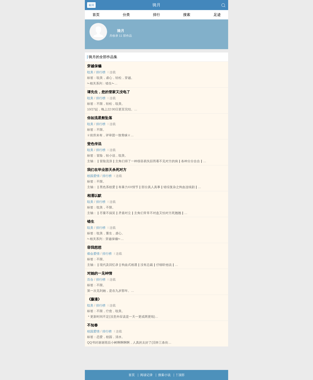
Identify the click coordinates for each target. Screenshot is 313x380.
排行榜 (100, 72)
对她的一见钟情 (99, 273)
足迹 (217, 15)
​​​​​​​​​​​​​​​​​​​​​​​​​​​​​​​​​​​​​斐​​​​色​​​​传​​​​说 (94, 144)
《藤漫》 (94, 299)
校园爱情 (93, 176)
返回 (91, 5)
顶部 (180, 375)
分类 (126, 15)
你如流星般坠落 (99, 118)
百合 (90, 279)
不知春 (92, 325)
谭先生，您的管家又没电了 (108, 92)
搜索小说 (164, 375)
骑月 (156, 5)
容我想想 (94, 247)
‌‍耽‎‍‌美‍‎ (90, 72)
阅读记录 (146, 375)
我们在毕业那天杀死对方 (106, 170)
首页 (96, 15)
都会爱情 (93, 253)
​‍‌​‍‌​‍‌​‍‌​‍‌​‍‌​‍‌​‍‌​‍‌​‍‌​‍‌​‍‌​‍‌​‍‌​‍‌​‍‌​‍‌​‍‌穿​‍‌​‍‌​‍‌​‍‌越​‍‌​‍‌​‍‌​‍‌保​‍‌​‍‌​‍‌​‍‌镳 (94, 66)
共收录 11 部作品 (120, 35)
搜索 (186, 15)
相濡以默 (94, 195)
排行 (156, 15)
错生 (90, 221)
